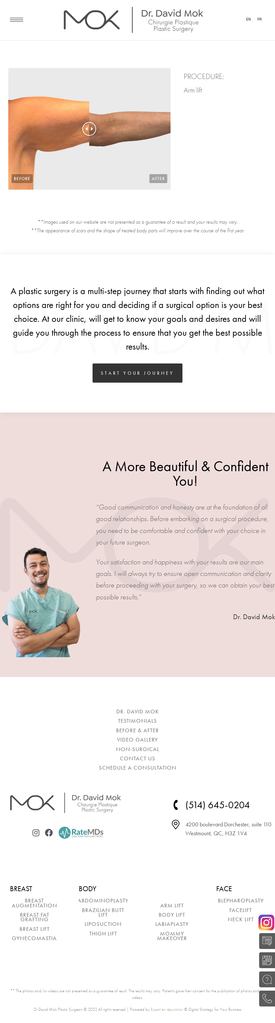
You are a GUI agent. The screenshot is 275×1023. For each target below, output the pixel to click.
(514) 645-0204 (265, 998)
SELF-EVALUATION (265, 941)
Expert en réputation (167, 1009)
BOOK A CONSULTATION (265, 960)
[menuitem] (137, 711)
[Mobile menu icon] (16, 19)
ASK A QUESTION (265, 979)
